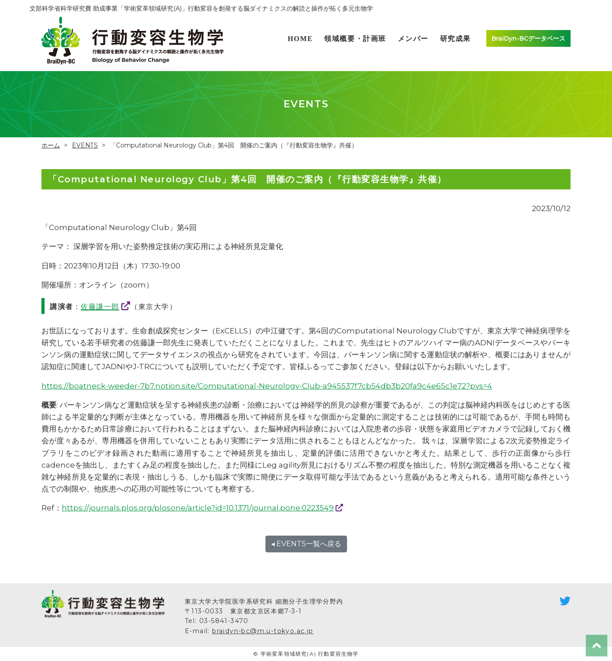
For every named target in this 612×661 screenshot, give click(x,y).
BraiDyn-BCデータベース (528, 38)
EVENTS (85, 145)
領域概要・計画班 (355, 38)
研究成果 (455, 38)
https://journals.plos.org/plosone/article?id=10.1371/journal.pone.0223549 (198, 507)
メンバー (413, 38)
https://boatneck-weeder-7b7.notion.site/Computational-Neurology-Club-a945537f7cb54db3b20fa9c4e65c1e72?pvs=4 (266, 385)
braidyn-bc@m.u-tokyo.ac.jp (262, 631)
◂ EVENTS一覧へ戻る (306, 544)
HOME (300, 38)
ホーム (50, 145)
